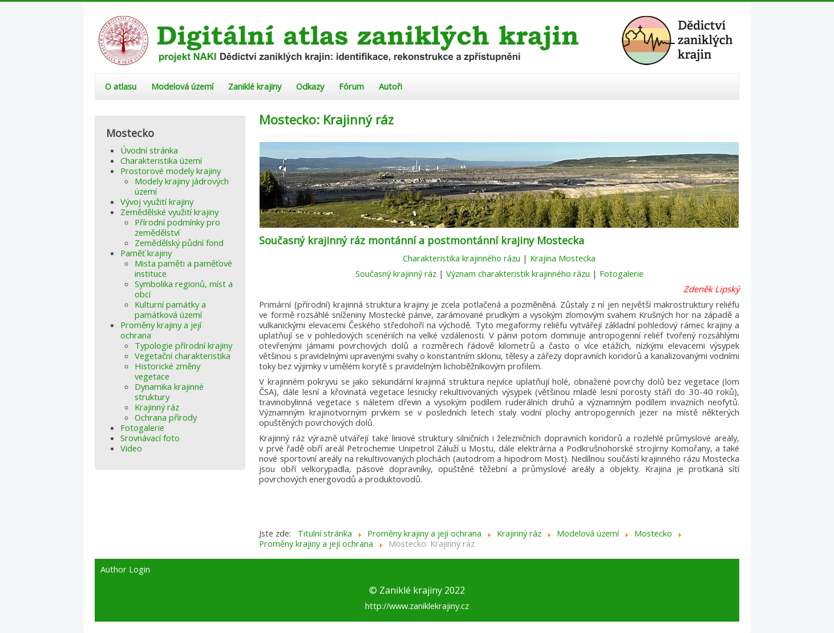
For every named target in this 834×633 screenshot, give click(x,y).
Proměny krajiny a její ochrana (160, 330)
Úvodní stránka (149, 150)
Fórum (351, 86)
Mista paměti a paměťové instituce (183, 268)
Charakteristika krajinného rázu (461, 258)
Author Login (125, 570)
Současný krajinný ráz (395, 273)
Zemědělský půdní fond (179, 242)
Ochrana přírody (166, 417)
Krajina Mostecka (563, 258)
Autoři (390, 86)
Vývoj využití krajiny (156, 201)
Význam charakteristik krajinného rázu (518, 273)
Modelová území (182, 86)
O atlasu (120, 86)
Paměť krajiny (146, 253)
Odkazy (310, 86)
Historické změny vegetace (167, 371)
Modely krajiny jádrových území (182, 186)
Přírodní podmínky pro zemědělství (177, 227)
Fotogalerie (142, 427)
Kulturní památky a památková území (170, 309)
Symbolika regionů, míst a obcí (184, 289)
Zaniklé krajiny (254, 86)
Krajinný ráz (157, 407)
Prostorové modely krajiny (170, 170)
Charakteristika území (161, 160)
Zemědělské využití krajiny (169, 211)
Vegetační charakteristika (182, 355)
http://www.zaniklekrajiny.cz (417, 605)
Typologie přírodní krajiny (183, 345)
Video (131, 448)
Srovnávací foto (150, 437)
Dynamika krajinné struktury (169, 391)
